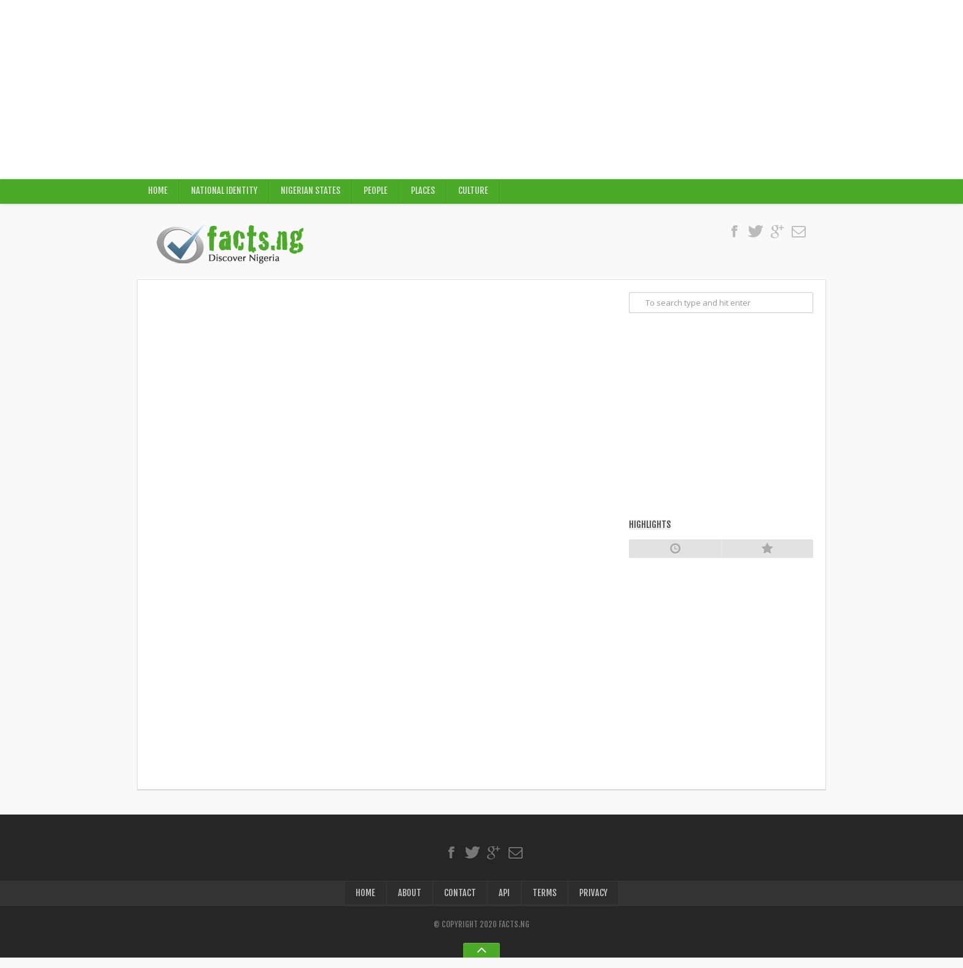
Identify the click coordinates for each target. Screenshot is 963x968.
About (409, 902)
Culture (476, 193)
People (377, 193)
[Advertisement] (481, 90)
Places (425, 193)
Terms (544, 902)
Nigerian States (312, 193)
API (504, 902)
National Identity (225, 193)
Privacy (593, 902)
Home (158, 193)
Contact (460, 902)
